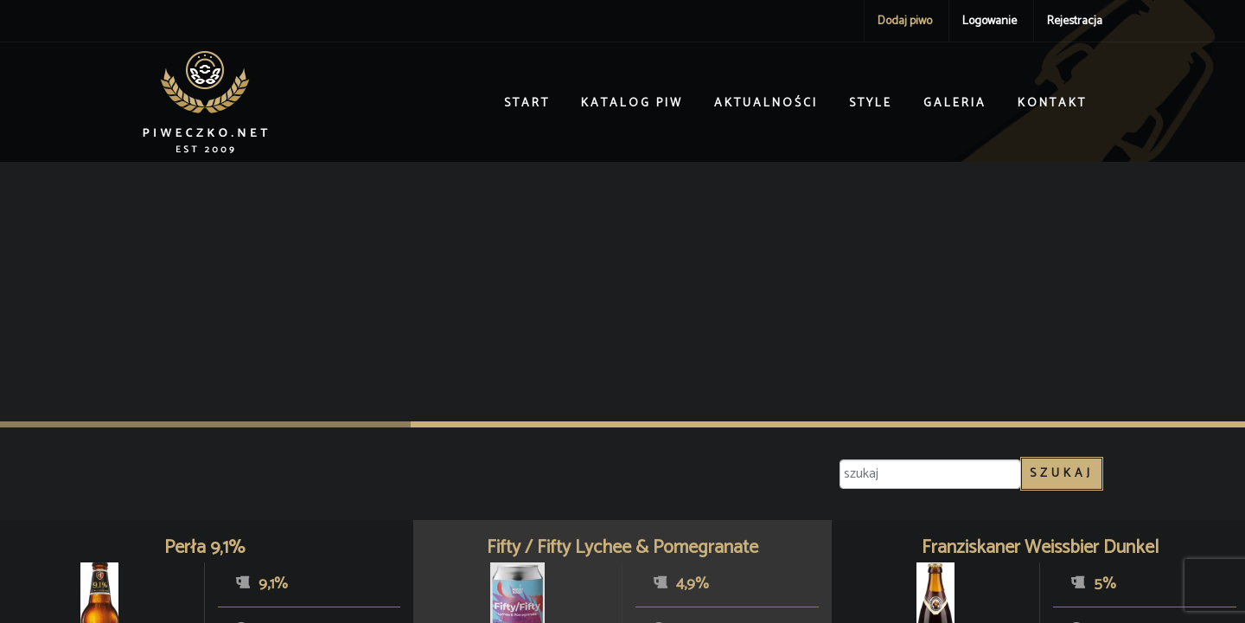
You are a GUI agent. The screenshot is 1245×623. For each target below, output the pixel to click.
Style (870, 103)
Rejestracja (1074, 21)
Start (527, 103)
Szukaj (1062, 474)
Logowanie (989, 21)
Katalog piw (632, 103)
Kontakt (1052, 103)
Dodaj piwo (905, 21)
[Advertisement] (622, 291)
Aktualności (766, 103)
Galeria (954, 103)
